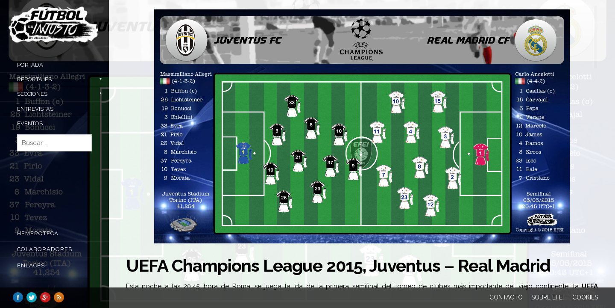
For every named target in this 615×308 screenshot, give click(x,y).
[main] (362, 148)
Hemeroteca (38, 233)
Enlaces (31, 265)
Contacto (506, 297)
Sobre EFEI (547, 297)
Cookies (585, 297)
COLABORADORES (44, 249)
